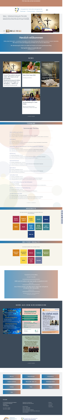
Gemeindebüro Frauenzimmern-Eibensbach (32, 406)
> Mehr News (31, 111)
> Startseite (5, 28)
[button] (48, 5)
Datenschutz (51, 402)
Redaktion (26, 407)
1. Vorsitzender (27, 403)
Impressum (51, 399)
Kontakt (62, 222)
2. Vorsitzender (27, 404)
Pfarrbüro (26, 401)
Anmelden (50, 400)
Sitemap (50, 397)
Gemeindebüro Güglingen (29, 405)
